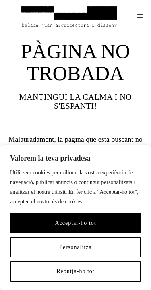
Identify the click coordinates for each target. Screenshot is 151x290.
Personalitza (75, 247)
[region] (75, 217)
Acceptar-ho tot (75, 223)
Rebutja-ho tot (75, 271)
